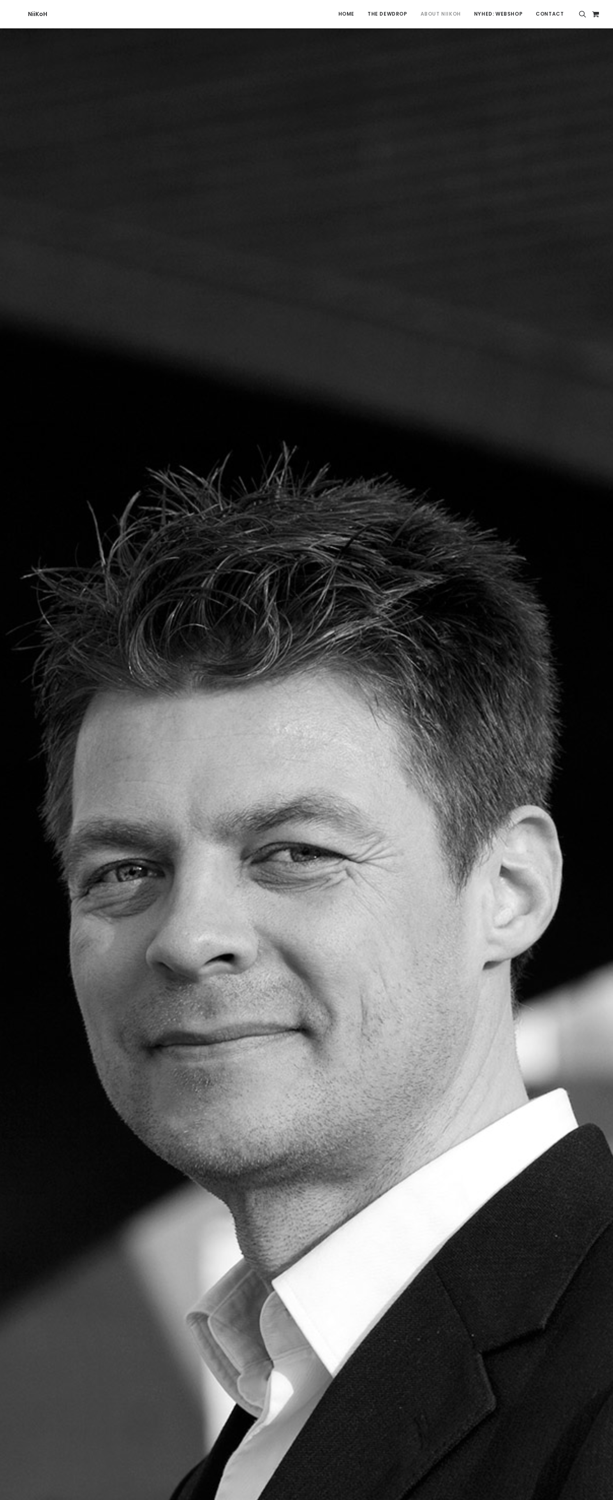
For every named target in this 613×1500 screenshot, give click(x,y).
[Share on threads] (285, 1231)
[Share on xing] (339, 1231)
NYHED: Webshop (498, 13)
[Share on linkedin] (307, 1231)
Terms (453, 1314)
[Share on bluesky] (328, 1231)
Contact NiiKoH (95, 1332)
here (216, 555)
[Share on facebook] (264, 1231)
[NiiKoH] (22, 14)
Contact (550, 13)
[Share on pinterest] (296, 1231)
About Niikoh (441, 13)
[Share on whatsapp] (317, 1231)
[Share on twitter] (275, 1231)
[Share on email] (349, 1231)
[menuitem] (346, 14)
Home (346, 13)
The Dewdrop (387, 13)
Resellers (456, 1332)
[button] (584, 14)
